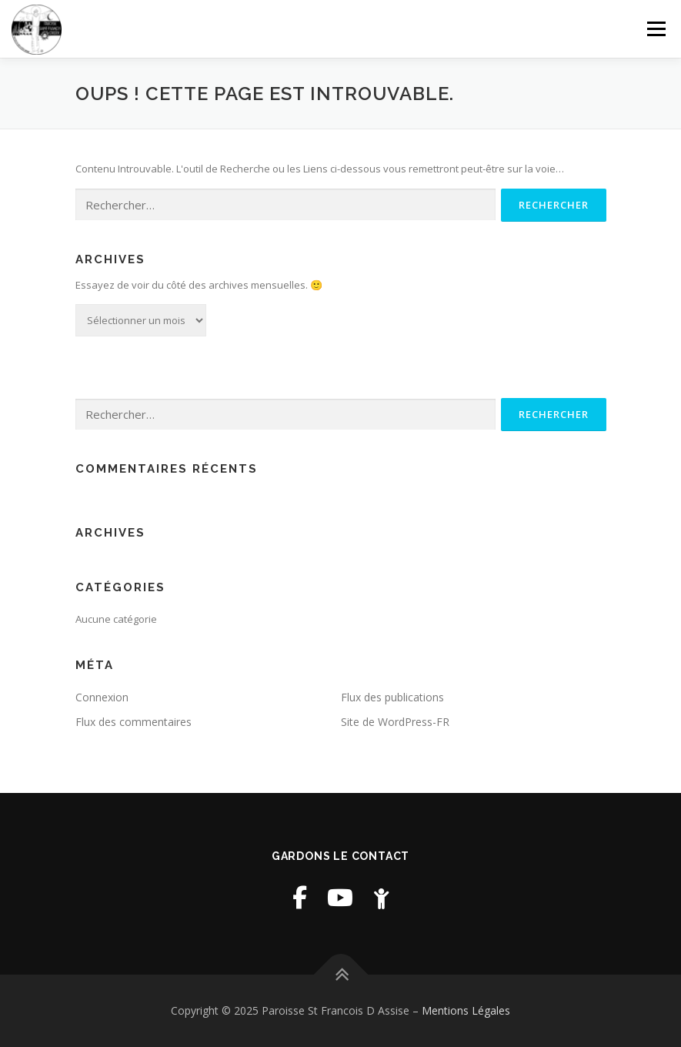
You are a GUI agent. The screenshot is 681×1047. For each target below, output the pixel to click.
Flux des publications (392, 697)
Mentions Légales (466, 1010)
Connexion (102, 697)
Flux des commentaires (133, 721)
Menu (656, 28)
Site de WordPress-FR (395, 721)
